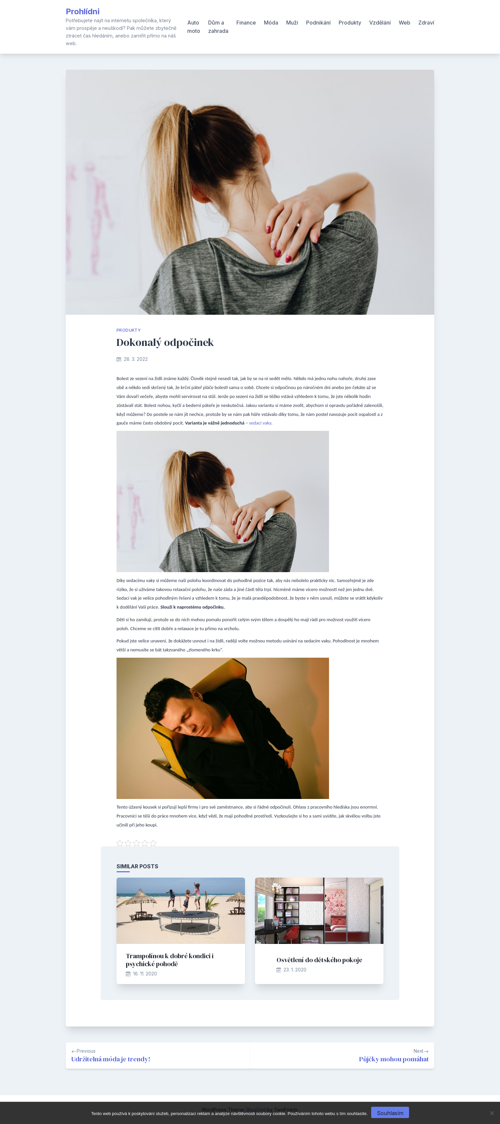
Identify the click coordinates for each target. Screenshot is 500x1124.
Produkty (350, 22)
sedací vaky (260, 423)
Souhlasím (390, 1113)
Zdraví (426, 22)
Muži (292, 22)
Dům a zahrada (218, 26)
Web (404, 22)
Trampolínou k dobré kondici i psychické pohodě (169, 960)
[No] (491, 1113)
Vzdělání (380, 22)
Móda (271, 22)
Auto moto (193, 26)
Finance (246, 22)
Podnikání (318, 22)
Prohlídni (83, 11)
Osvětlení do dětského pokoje (319, 960)
